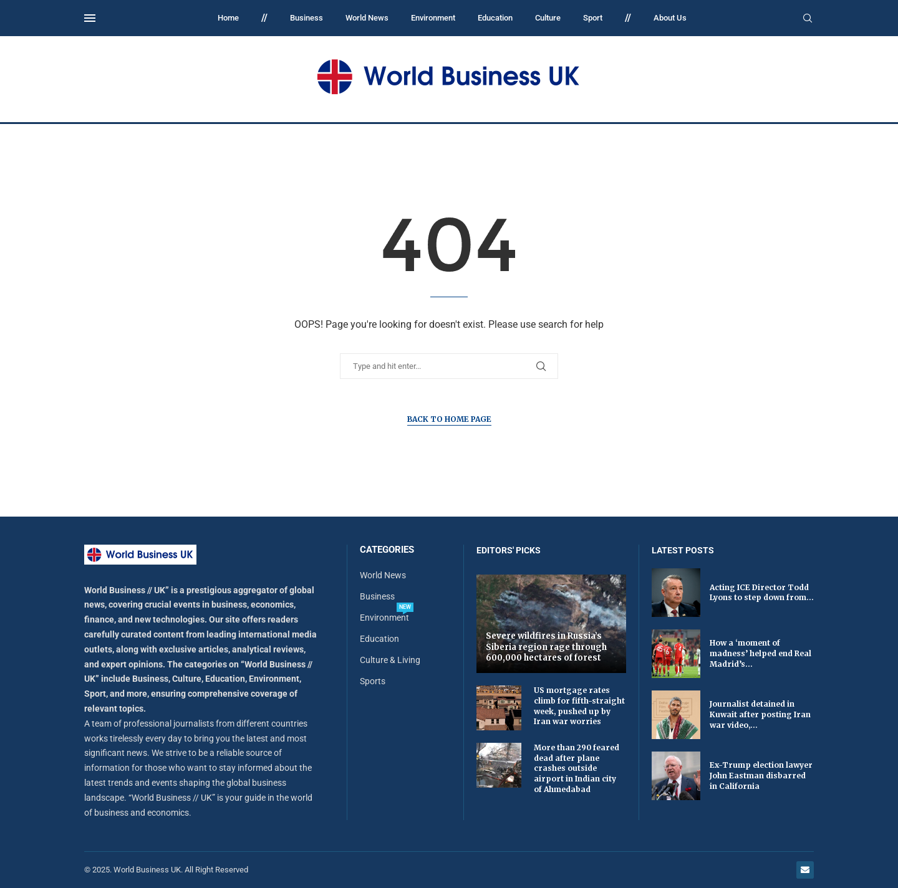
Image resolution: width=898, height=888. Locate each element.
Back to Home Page (449, 419)
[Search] (807, 19)
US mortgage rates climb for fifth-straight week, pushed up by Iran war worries (579, 705)
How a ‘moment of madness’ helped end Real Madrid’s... (760, 653)
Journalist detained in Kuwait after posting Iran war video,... (760, 714)
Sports (372, 681)
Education (495, 17)
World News (367, 17)
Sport (592, 17)
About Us (670, 17)
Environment (433, 17)
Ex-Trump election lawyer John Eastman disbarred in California (761, 775)
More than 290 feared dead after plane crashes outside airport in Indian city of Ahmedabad (576, 768)
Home (228, 17)
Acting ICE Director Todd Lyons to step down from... (762, 593)
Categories (387, 550)
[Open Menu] (89, 18)
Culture (548, 17)
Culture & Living (390, 660)
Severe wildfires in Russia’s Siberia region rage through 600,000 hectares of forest (546, 647)
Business (306, 17)
